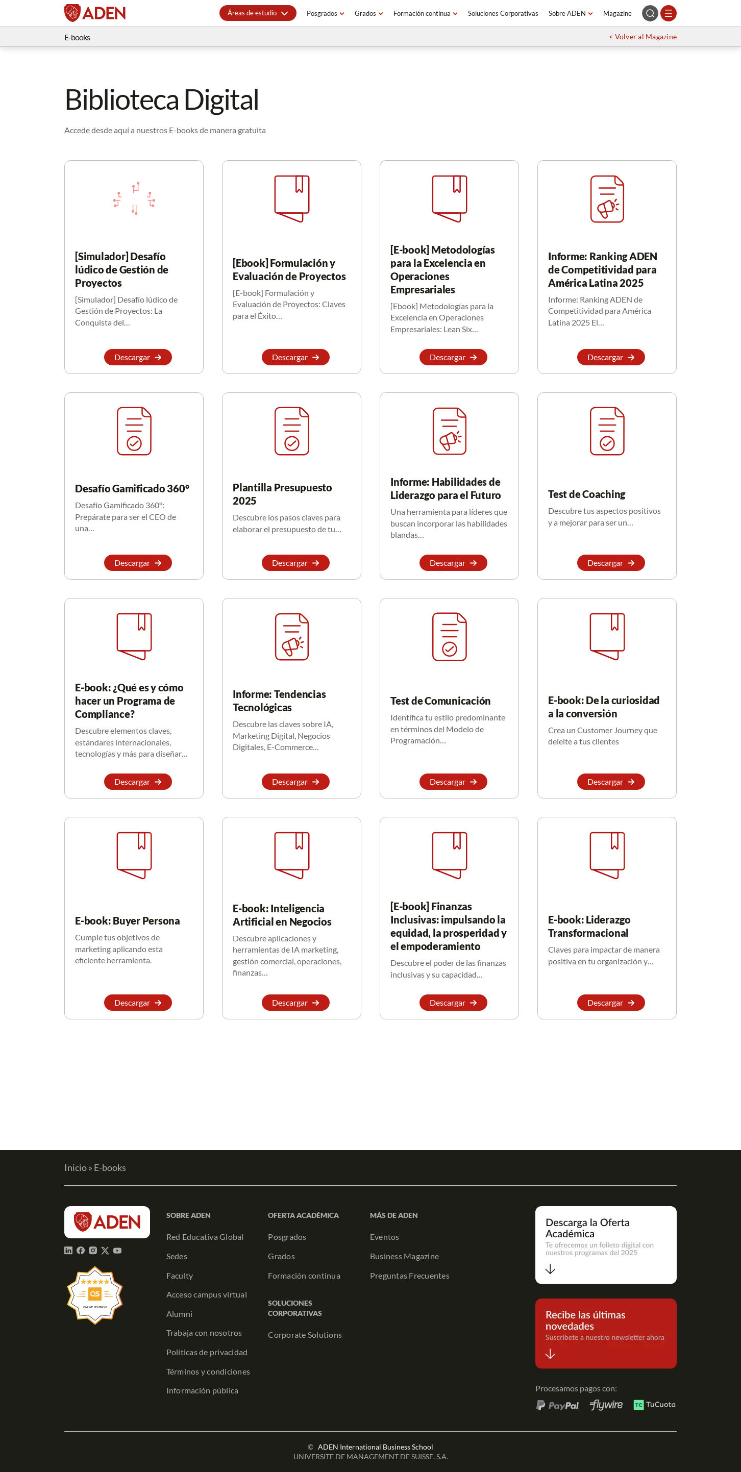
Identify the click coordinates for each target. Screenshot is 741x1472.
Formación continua (422, 13)
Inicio (75, 1167)
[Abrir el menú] (668, 13)
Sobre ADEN (567, 13)
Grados (365, 13)
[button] (258, 13)
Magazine (617, 13)
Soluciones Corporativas (503, 13)
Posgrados (322, 13)
